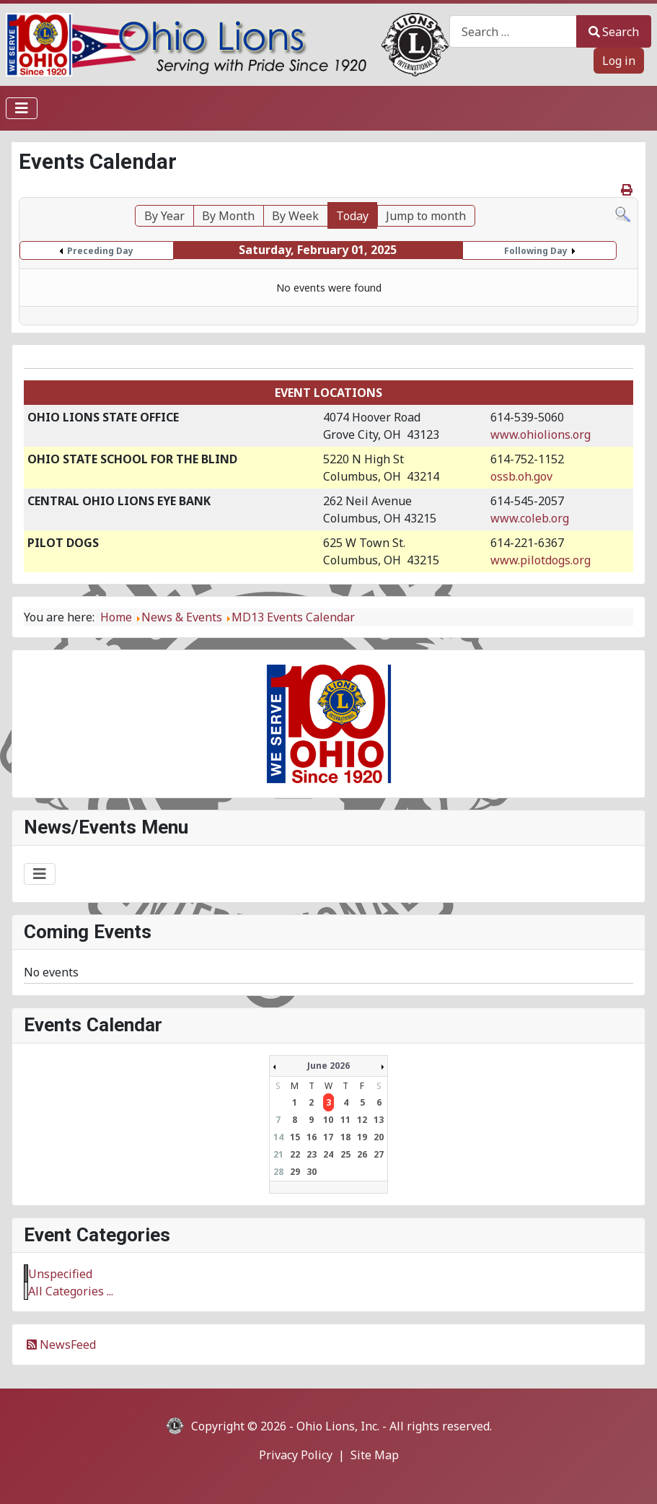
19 (362, 1137)
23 (312, 1154)
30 (312, 1172)
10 (328, 1120)
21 (278, 1154)
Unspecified (60, 1274)
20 (379, 1137)
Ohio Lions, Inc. (337, 1426)
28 (278, 1172)
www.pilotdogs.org (540, 560)
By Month (228, 216)
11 (345, 1120)
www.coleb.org (529, 518)
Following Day (536, 251)
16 (312, 1137)
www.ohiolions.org (540, 434)
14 (278, 1137)
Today (352, 216)
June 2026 (328, 1065)
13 (379, 1120)
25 (345, 1154)
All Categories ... (70, 1291)
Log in (618, 61)
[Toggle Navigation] (22, 108)
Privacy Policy (295, 1455)
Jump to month (426, 216)
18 (345, 1137)
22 (295, 1154)
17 (328, 1137)
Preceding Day (100, 251)
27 (379, 1154)
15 (295, 1137)
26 (362, 1154)
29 (295, 1172)
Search (613, 32)
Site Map (374, 1455)
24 (328, 1154)
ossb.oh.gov (521, 476)
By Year (164, 216)
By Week (295, 216)
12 (362, 1120)
